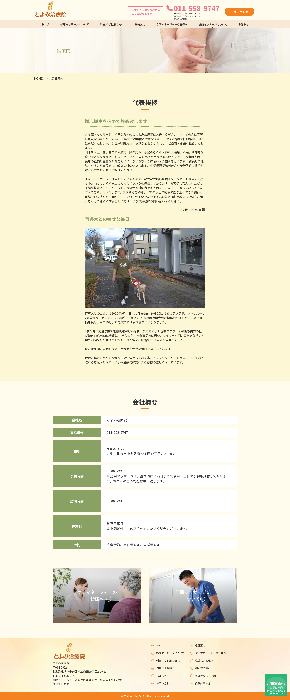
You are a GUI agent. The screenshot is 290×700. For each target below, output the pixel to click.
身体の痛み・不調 (203, 676)
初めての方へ (200, 668)
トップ (45, 24)
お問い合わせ (239, 11)
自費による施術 (162, 668)
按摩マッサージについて (74, 24)
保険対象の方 (200, 683)
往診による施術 (202, 660)
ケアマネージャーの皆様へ (171, 24)
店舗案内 (197, 645)
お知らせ (243, 24)
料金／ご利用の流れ (112, 24)
